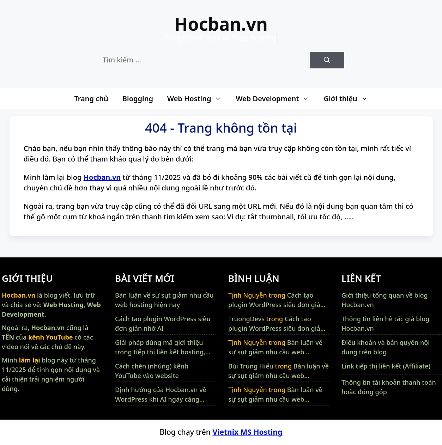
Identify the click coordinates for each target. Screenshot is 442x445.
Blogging (137, 98)
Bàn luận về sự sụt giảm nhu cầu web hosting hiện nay (275, 352)
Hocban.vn (220, 24)
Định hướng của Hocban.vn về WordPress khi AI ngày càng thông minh (160, 399)
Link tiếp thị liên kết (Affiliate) (385, 366)
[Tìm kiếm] (327, 60)
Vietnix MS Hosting (247, 432)
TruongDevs (246, 319)
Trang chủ (91, 98)
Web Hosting (198, 98)
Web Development (276, 98)
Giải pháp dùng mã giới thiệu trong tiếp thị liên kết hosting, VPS (160, 352)
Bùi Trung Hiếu (250, 366)
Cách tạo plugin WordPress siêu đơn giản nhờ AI (276, 304)
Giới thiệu (349, 98)
